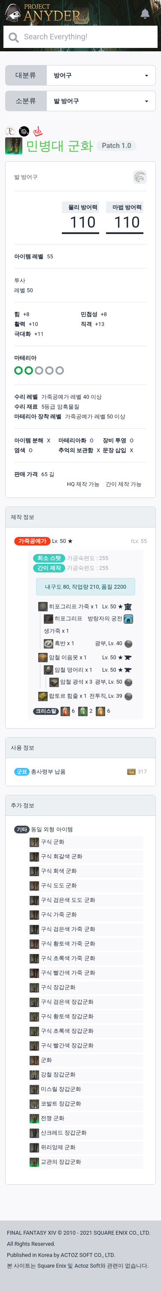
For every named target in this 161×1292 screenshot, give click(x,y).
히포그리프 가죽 (63, 606)
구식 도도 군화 (53, 886)
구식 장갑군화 (53, 988)
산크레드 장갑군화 (58, 1133)
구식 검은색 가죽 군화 (62, 929)
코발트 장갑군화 (55, 1104)
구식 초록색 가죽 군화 (62, 958)
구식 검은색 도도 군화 (62, 900)
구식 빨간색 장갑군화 (62, 1046)
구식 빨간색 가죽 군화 (62, 973)
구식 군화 (47, 842)
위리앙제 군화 (53, 1148)
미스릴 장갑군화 (55, 1089)
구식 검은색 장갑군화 (62, 1002)
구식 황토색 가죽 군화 (62, 944)
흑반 (55, 643)
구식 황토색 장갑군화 (62, 1017)
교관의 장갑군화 (55, 1162)
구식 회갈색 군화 (56, 857)
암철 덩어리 (64, 670)
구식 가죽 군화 (53, 915)
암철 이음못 (58, 657)
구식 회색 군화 (53, 871)
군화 (41, 1060)
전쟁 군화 (47, 1118)
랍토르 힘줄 (58, 696)
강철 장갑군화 (53, 1075)
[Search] (80, 37)
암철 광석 (66, 682)
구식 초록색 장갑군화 (62, 1031)
